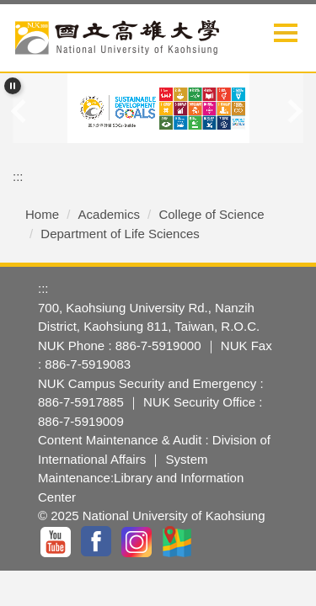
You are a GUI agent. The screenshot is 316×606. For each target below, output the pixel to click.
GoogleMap (179, 542)
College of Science (211, 214)
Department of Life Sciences (119, 233)
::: (18, 176)
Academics (109, 214)
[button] (12, 85)
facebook (97, 542)
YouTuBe (56, 542)
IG (137, 542)
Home (42, 214)
